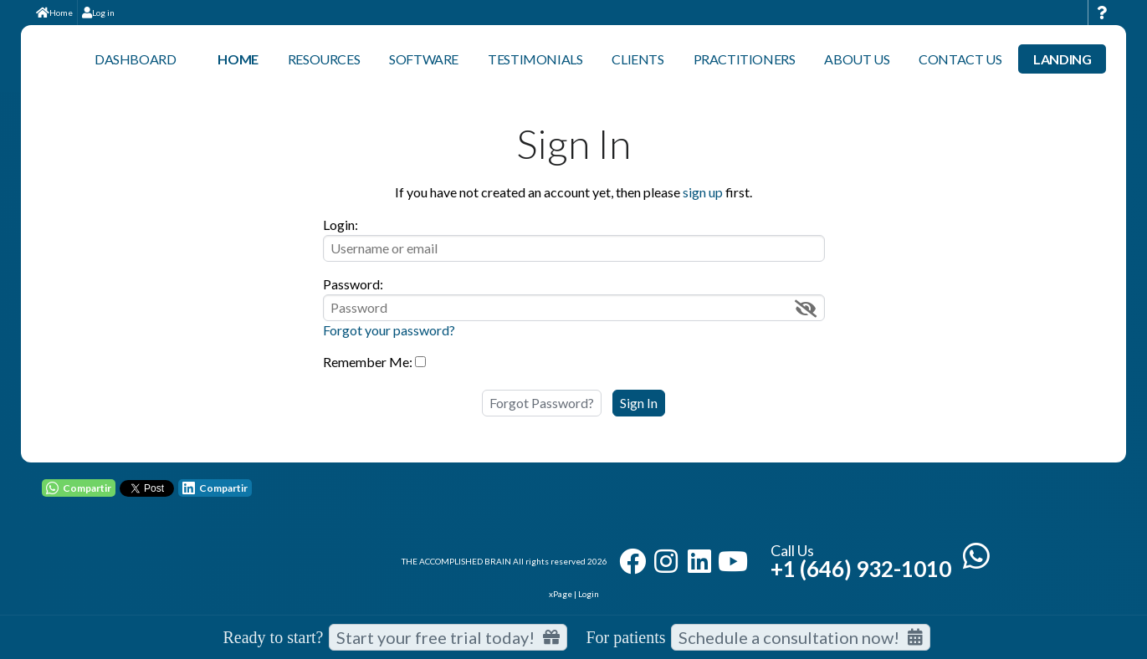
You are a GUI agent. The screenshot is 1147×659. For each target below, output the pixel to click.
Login (588, 594)
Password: (353, 284)
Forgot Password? (541, 403)
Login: (340, 224)
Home (54, 12)
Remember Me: (367, 362)
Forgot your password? (389, 330)
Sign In (639, 403)
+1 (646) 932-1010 (861, 568)
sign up (703, 192)
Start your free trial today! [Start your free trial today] (448, 637)
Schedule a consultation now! (800, 637)
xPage (561, 594)
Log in (98, 12)
